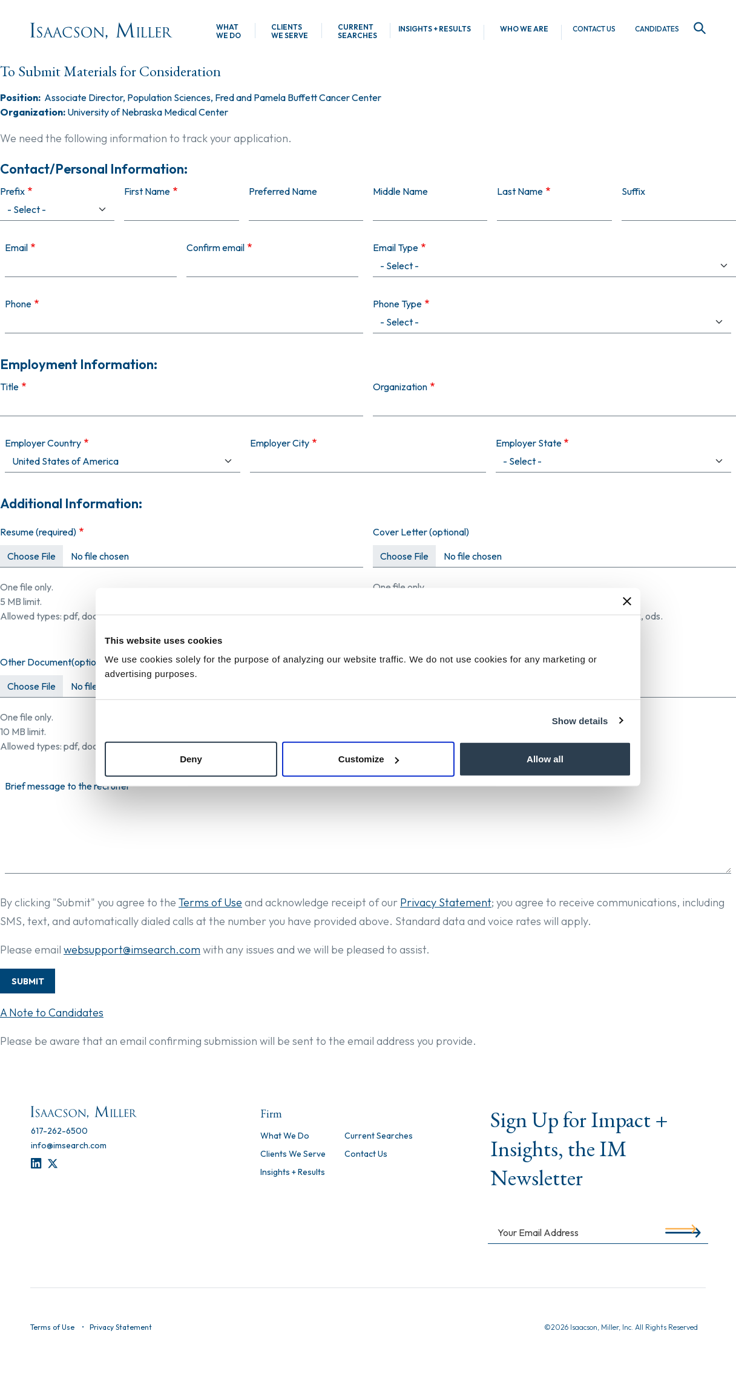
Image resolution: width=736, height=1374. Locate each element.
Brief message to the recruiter (67, 786)
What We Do (228, 31)
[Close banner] (627, 601)
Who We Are (524, 29)
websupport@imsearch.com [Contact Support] (132, 950)
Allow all (545, 759)
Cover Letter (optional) (421, 532)
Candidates (657, 29)
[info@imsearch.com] (68, 1145)
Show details (580, 720)
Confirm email (215, 247)
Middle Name (400, 191)
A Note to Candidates (52, 1012)
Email (16, 247)
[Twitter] (53, 1163)
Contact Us (594, 29)
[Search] (697, 28)
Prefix (12, 191)
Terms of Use (210, 902)
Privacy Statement (445, 902)
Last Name (520, 191)
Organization (400, 387)
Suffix (633, 191)
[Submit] (680, 1231)
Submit (28, 981)
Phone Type (397, 304)
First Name (147, 191)
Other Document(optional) (55, 662)
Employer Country (43, 443)
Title (9, 387)
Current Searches (357, 31)
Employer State (529, 443)
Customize (368, 759)
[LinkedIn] (36, 1163)
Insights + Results (434, 29)
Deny (191, 759)
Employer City (279, 443)
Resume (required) (38, 532)
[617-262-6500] (59, 1131)
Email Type (395, 247)
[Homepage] (101, 30)
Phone (18, 304)
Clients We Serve (289, 31)
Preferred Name (283, 191)
